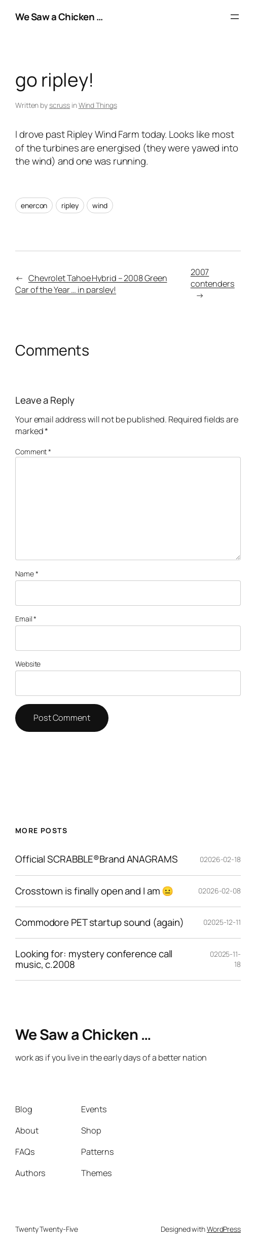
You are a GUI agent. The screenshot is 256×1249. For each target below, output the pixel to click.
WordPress (224, 1229)
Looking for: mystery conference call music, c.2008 (93, 959)
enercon (34, 205)
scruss (59, 105)
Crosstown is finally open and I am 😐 (94, 891)
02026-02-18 (220, 859)
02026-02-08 (219, 890)
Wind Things (98, 105)
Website (28, 664)
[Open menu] (235, 17)
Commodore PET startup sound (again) (99, 922)
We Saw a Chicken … (58, 16)
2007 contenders (213, 277)
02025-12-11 (222, 922)
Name (26, 573)
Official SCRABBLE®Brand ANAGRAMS (96, 859)
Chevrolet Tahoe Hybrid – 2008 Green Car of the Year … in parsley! (91, 283)
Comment (33, 451)
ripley (69, 205)
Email (25, 618)
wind (99, 205)
